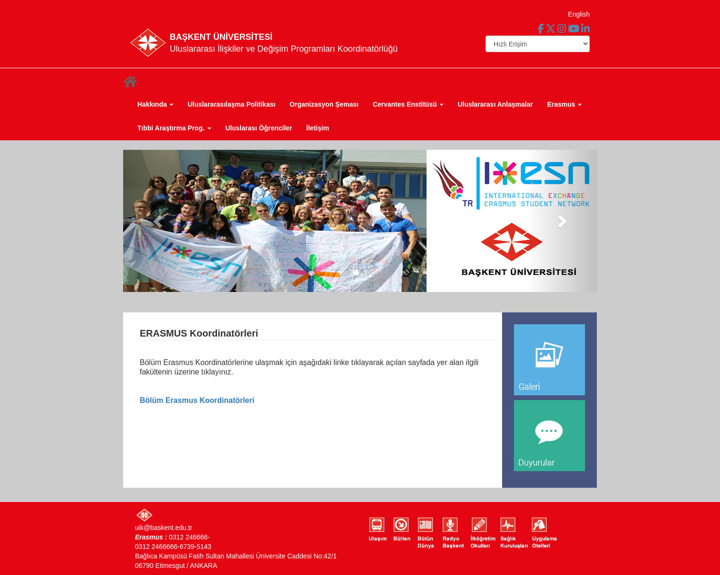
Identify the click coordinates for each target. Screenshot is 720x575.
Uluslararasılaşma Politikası (231, 104)
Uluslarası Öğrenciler (258, 128)
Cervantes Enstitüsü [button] (408, 104)
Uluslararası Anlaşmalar (495, 104)
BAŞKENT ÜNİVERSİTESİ (221, 37)
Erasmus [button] (564, 104)
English (579, 14)
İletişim (317, 128)
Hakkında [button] (155, 104)
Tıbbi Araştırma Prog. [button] (174, 128)
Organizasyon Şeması (324, 104)
